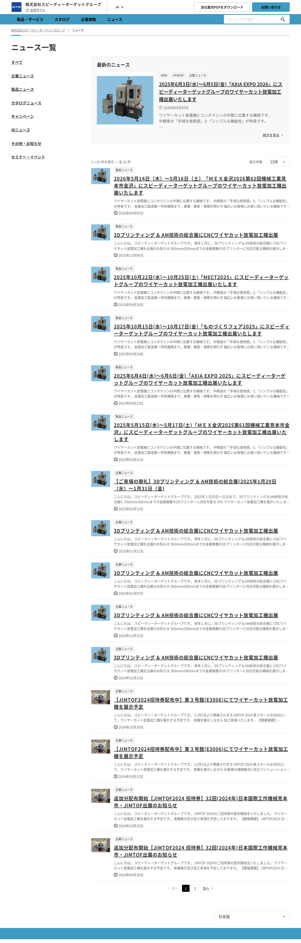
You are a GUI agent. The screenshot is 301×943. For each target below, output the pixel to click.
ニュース (114, 19)
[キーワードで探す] (282, 19)
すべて (17, 62)
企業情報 (88, 19)
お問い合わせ (271, 7)
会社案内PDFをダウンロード (222, 7)
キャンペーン (22, 116)
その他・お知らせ (26, 143)
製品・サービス (30, 19)
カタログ (62, 19)
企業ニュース (22, 76)
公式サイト (35, 10)
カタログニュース (26, 103)
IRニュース (20, 130)
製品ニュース (22, 89)
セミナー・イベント (28, 157)
